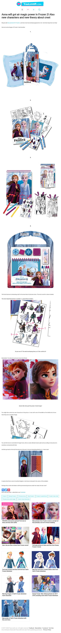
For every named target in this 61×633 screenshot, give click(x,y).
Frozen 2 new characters (23, 499)
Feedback (31, 628)
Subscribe (28, 9)
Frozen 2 (4, 496)
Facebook (33, 9)
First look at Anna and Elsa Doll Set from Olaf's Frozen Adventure (15, 570)
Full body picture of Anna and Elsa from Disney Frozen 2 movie (45, 546)
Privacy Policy (47, 630)
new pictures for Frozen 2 (14, 23)
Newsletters (38, 628)
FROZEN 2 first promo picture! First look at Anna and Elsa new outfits (14, 521)
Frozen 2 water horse (41, 496)
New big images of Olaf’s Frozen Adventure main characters (14, 594)
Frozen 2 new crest (53, 496)
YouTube (51, 628)
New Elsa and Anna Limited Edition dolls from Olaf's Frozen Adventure (45, 570)
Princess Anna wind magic (8, 499)
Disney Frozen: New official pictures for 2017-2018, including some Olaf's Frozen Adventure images (45, 594)
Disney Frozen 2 (13, 496)
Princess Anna (22, 496)
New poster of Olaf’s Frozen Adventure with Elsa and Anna (14, 619)
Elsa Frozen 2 (31, 496)
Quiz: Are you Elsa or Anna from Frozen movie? (15, 545)
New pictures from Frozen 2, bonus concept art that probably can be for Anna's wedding (45, 521)
